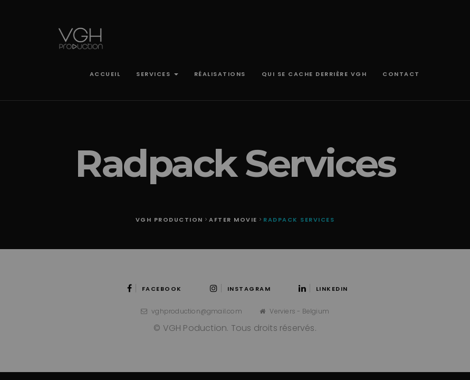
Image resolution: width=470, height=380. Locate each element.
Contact (401, 74)
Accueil (105, 74)
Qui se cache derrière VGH (314, 74)
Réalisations (220, 74)
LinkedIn (323, 288)
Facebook (154, 288)
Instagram (240, 288)
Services (157, 74)
